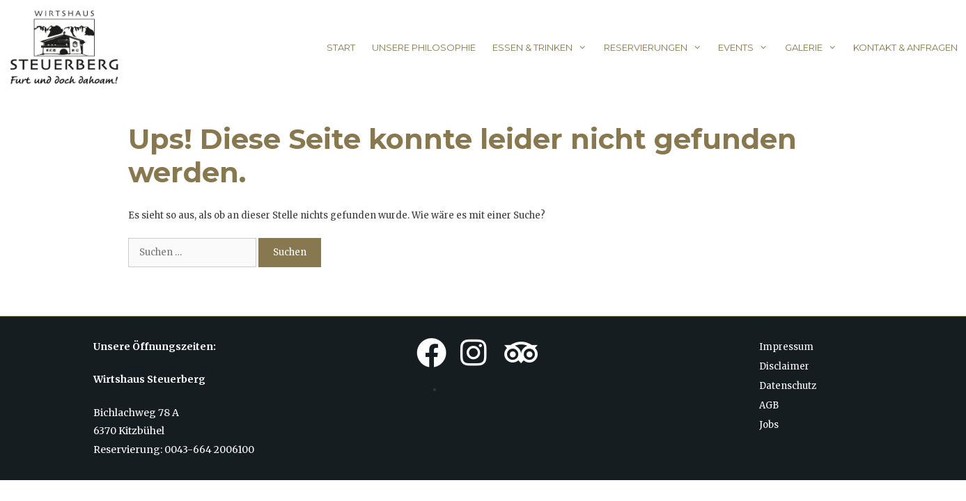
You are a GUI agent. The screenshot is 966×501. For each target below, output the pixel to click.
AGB (769, 405)
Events (747, 47)
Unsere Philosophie (424, 47)
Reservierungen (657, 47)
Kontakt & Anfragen (905, 47)
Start (341, 47)
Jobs (769, 425)
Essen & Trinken (543, 47)
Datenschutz (787, 386)
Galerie (815, 47)
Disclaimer (784, 366)
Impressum (786, 347)
